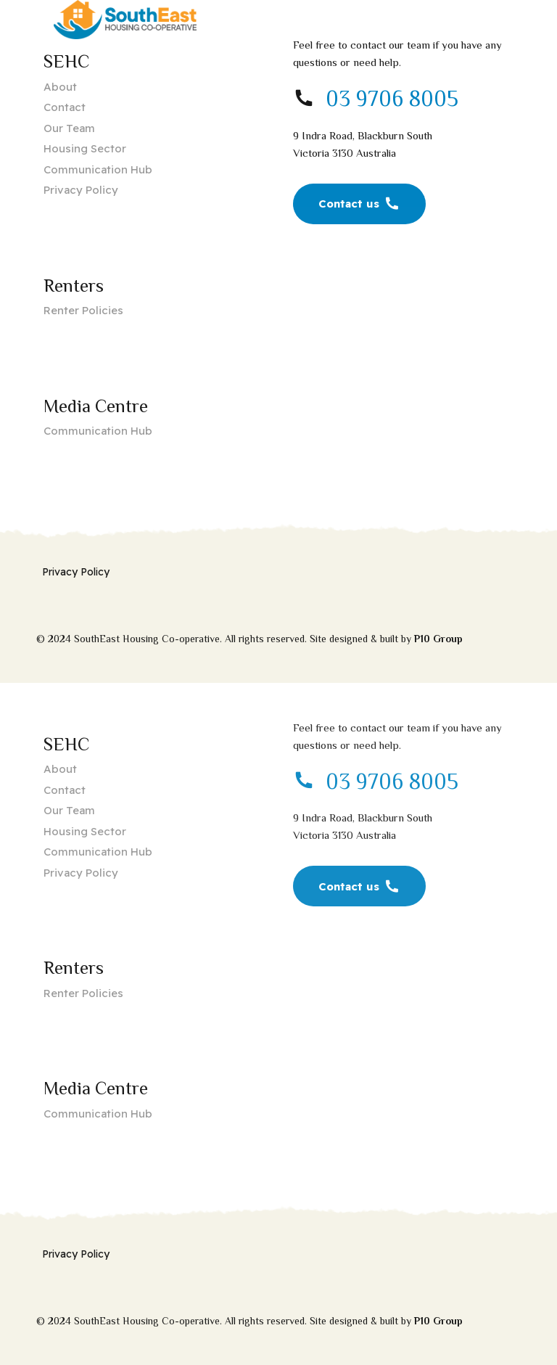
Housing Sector (85, 148)
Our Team (69, 128)
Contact (65, 107)
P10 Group (438, 638)
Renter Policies (83, 310)
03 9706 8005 (392, 98)
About (60, 87)
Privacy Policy (81, 190)
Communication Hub (98, 169)
